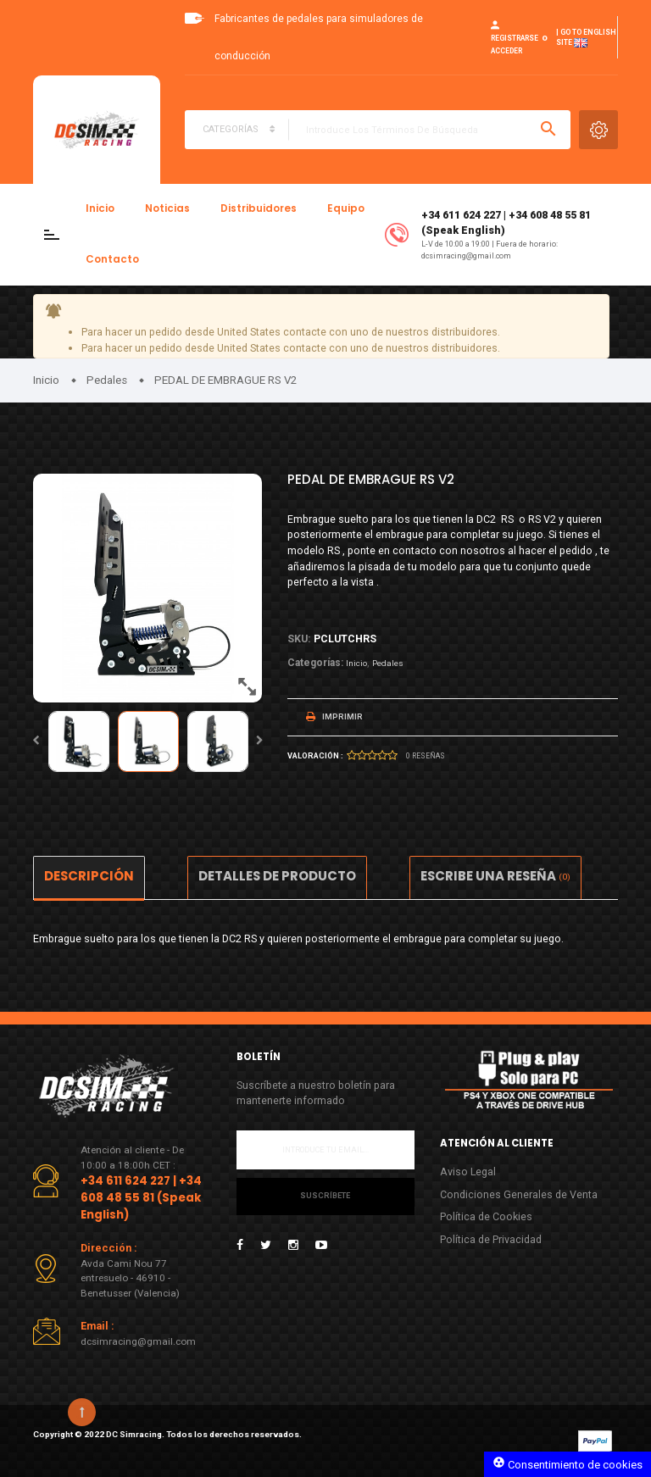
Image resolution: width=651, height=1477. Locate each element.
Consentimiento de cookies (567, 1463)
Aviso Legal (468, 1171)
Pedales (387, 663)
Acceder (506, 51)
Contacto (112, 259)
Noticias (167, 208)
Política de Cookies (486, 1216)
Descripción (89, 876)
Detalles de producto (277, 876)
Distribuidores (258, 208)
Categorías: (315, 663)
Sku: (299, 638)
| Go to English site (586, 38)
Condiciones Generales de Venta (519, 1194)
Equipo (345, 208)
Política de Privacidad (491, 1239)
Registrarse (514, 38)
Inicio (100, 208)
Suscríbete (325, 1195)
